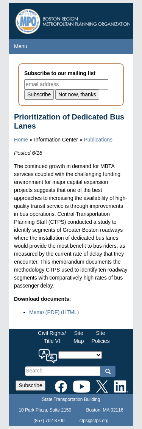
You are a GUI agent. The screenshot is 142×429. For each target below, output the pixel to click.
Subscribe (30, 385)
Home (21, 140)
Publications (98, 140)
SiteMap (78, 337)
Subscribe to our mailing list (59, 73)
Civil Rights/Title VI (52, 337)
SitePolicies (100, 337)
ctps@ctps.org (94, 420)
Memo (44, 312)
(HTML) (70, 312)
